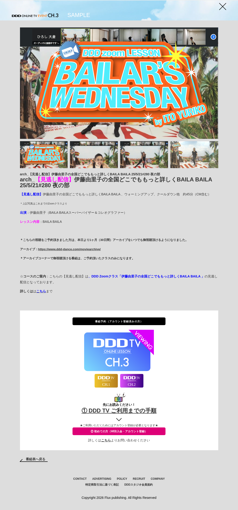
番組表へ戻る (35, 459)
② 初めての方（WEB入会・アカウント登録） (119, 431)
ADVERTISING (101, 478)
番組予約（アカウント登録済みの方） (119, 321)
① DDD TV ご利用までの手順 (119, 410)
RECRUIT (139, 478)
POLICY (122, 478)
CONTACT (80, 478)
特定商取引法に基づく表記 (102, 484)
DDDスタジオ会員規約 (138, 484)
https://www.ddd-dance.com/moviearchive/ (69, 249)
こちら (106, 440)
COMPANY (158, 478)
